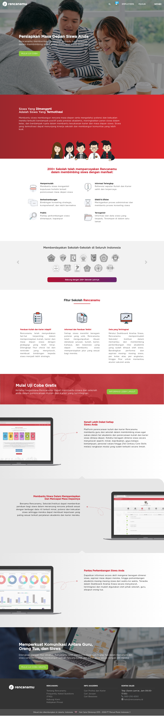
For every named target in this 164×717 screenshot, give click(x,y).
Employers (128, 4)
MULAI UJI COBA (31, 54)
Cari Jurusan (90, 695)
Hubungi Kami (53, 701)
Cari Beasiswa (90, 698)
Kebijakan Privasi (55, 704)
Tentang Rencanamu (56, 692)
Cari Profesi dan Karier (95, 692)
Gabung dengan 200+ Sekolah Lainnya (82, 280)
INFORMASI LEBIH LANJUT (123, 393)
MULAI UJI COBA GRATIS (35, 669)
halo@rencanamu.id (132, 701)
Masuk (142, 4)
